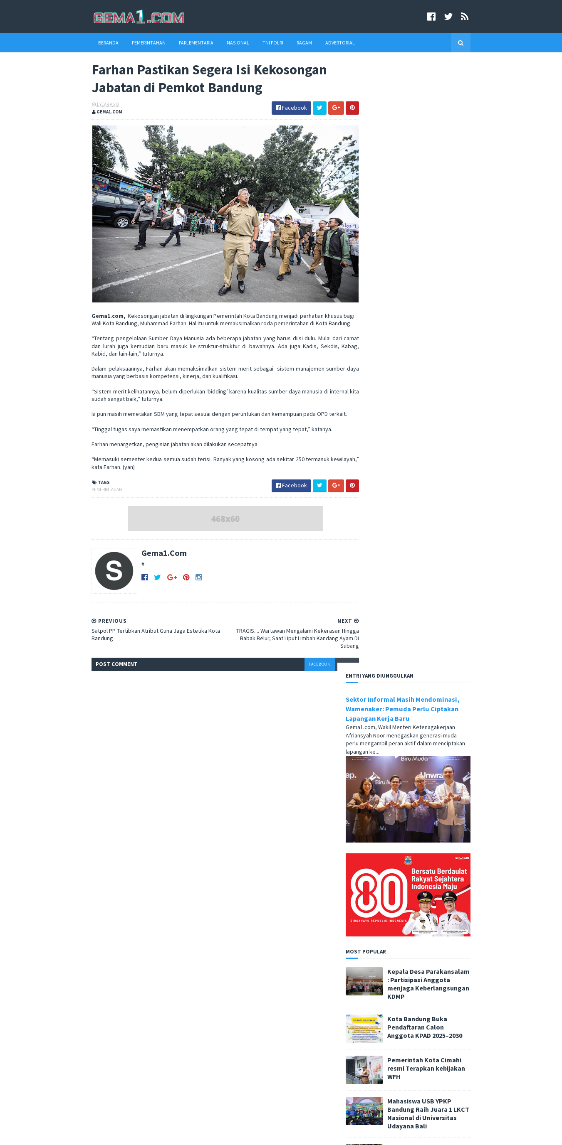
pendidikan (277, 1010)
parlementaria (308, 997)
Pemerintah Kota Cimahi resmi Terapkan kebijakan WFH (441, 457)
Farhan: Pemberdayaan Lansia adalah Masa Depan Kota (441, 587)
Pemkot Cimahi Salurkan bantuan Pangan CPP (439, 542)
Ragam (290, 42)
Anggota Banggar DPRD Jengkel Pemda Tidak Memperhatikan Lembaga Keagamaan (157, 1008)
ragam (307, 1010)
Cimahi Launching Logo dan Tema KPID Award (160, 1094)
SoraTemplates (121, 1133)
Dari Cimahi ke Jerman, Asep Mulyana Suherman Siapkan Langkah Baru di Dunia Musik (438, 784)
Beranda (94, 42)
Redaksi (364, 1001)
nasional (270, 997)
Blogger (187, 1133)
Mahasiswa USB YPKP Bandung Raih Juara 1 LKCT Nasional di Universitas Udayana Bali (443, 503)
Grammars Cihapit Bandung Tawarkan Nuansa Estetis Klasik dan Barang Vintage (443, 628)
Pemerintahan (134, 42)
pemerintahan (92, 499)
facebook (294, 674)
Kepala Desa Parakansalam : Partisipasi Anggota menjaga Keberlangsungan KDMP (443, 373)
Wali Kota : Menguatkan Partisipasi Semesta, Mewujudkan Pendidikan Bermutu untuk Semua (155, 1054)
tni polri (231, 1024)
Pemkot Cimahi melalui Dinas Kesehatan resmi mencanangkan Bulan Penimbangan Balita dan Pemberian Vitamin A (418, 733)
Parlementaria (182, 42)
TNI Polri (258, 42)
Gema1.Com (150, 563)
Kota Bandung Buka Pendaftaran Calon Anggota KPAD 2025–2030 (439, 416)
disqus (321, 674)
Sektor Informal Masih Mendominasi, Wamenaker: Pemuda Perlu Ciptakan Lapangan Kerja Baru (417, 98)
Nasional (224, 42)
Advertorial (326, 42)
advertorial (235, 997)
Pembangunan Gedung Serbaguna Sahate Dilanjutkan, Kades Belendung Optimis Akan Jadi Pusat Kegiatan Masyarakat (418, 678)
